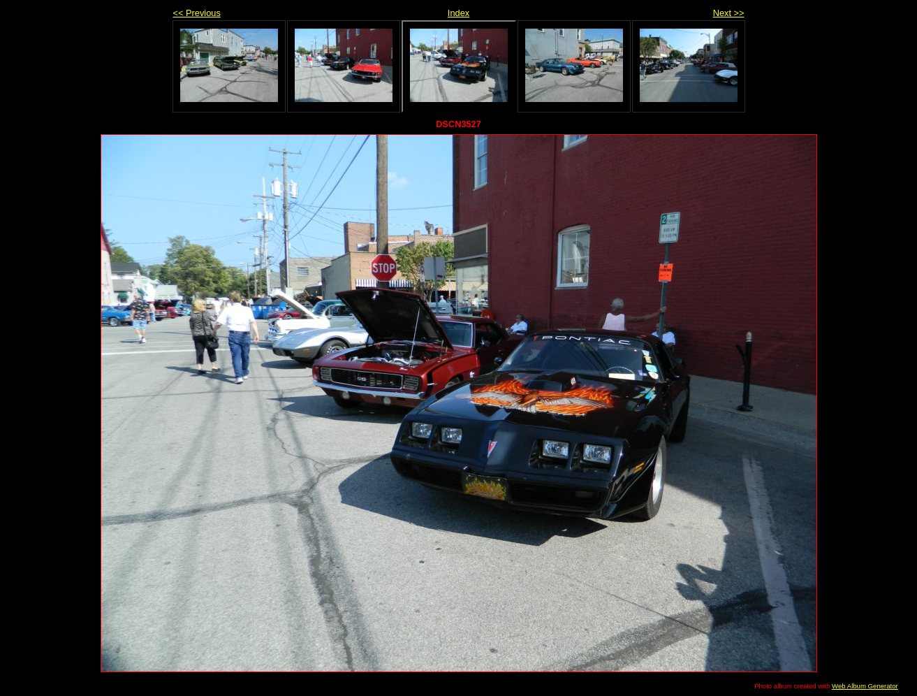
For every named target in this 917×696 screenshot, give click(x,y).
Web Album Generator (865, 686)
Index (458, 13)
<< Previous (197, 13)
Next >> (728, 13)
